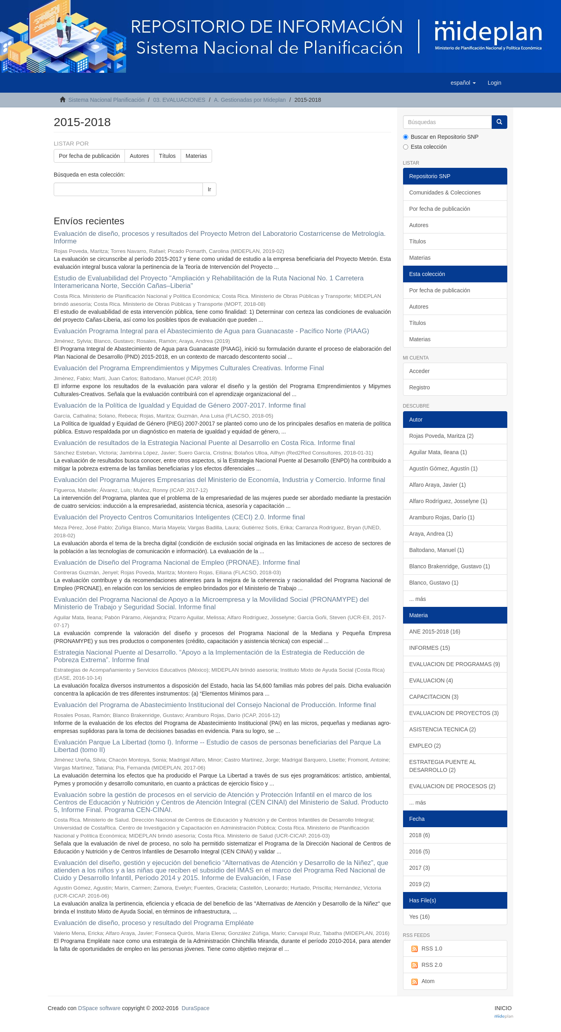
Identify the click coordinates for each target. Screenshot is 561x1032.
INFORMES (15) (429, 648)
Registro (419, 387)
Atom (422, 981)
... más (417, 599)
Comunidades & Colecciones (445, 192)
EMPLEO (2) (425, 745)
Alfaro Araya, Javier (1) (437, 485)
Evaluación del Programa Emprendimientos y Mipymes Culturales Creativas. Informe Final (189, 368)
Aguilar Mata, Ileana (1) (438, 452)
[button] (463, 83)
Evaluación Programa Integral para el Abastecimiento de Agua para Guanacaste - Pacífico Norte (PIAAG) (211, 331)
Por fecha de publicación (89, 156)
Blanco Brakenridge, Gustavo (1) (449, 566)
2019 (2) (419, 884)
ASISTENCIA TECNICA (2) (442, 729)
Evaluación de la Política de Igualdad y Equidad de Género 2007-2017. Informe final (180, 405)
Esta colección (425, 147)
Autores (139, 156)
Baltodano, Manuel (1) (436, 550)
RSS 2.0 (425, 965)
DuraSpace (195, 1008)
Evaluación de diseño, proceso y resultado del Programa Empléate (154, 923)
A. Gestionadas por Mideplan (250, 100)
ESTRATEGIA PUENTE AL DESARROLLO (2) (442, 766)
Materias (196, 156)
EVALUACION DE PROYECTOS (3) (454, 713)
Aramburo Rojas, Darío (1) (442, 517)
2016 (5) (419, 851)
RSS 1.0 (425, 948)
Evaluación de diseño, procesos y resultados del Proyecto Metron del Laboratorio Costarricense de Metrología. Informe (220, 237)
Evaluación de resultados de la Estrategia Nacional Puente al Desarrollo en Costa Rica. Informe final (204, 443)
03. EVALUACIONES (179, 100)
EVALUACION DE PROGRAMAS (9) (454, 664)
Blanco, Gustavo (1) (434, 582)
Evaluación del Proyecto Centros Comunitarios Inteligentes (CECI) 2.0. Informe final (179, 517)
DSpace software (99, 1008)
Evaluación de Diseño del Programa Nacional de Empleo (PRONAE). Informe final (177, 562)
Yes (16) (419, 916)
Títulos (167, 156)
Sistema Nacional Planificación (106, 100)
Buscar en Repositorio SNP (441, 137)
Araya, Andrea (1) (431, 534)
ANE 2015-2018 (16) (434, 631)
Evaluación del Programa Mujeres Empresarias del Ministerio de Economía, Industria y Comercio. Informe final (219, 480)
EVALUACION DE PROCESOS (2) (452, 786)
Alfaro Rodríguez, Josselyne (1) (448, 501)
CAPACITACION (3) (434, 697)
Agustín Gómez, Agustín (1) (443, 468)
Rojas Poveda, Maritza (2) (441, 436)
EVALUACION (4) (431, 680)
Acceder (419, 371)
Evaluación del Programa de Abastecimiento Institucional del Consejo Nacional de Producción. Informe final (215, 705)
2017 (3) (419, 868)
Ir (209, 189)
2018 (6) (419, 835)
